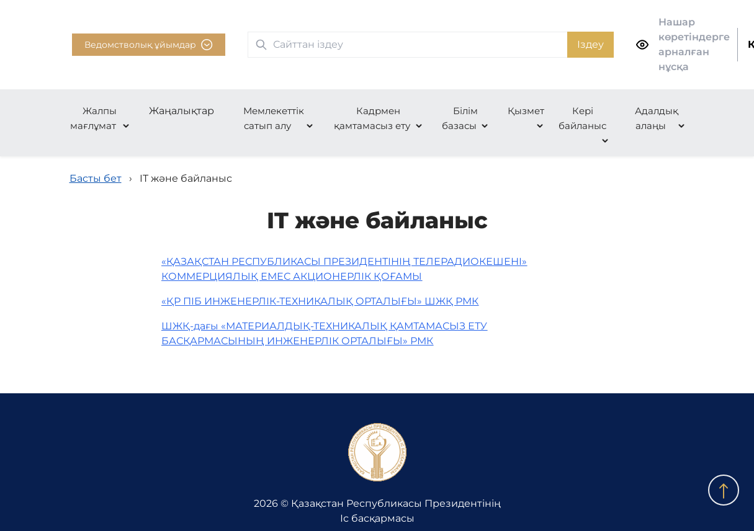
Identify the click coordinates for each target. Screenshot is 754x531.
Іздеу (590, 44)
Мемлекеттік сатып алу (273, 118)
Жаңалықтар (181, 111)
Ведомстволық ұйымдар (148, 44)
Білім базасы (460, 118)
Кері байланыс (582, 118)
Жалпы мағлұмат (93, 118)
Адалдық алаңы (656, 118)
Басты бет (96, 178)
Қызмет (526, 111)
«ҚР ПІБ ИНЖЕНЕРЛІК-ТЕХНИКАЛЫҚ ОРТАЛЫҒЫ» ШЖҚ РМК (319, 301)
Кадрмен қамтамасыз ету (372, 118)
